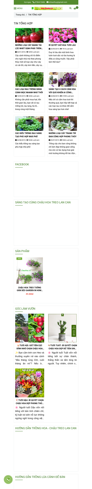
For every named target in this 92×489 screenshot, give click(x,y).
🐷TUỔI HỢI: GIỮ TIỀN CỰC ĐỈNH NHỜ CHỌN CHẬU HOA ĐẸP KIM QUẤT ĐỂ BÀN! (30, 347)
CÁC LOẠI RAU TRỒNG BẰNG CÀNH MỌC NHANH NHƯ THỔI (29, 91)
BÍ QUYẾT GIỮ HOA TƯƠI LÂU (62, 45)
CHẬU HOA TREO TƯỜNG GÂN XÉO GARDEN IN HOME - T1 (29, 289)
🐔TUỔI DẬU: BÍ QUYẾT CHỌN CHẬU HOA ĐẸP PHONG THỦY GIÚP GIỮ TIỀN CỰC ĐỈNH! (30, 402)
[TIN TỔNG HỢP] (47, 8)
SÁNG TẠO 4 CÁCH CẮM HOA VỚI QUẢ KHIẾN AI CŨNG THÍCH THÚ (62, 91)
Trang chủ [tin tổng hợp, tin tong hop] (20, 15)
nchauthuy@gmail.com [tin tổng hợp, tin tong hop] (57, 2)
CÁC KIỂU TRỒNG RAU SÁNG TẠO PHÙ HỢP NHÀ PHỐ (28, 135)
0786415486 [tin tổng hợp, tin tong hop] (39, 2)
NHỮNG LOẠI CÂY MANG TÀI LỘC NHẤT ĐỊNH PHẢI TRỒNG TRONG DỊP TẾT (29, 47)
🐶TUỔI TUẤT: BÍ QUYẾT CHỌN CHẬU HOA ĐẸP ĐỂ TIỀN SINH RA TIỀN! (62, 347)
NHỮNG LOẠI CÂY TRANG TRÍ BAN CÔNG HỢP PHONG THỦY (62, 135)
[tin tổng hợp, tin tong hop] (76, 8)
